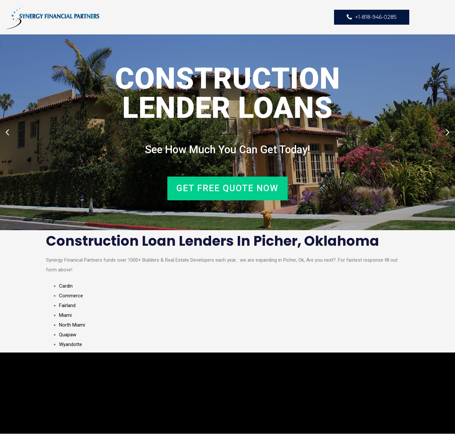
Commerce (71, 296)
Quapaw (67, 335)
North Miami (72, 325)
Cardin (66, 286)
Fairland (67, 306)
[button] (7, 133)
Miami (65, 315)
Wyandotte (70, 345)
